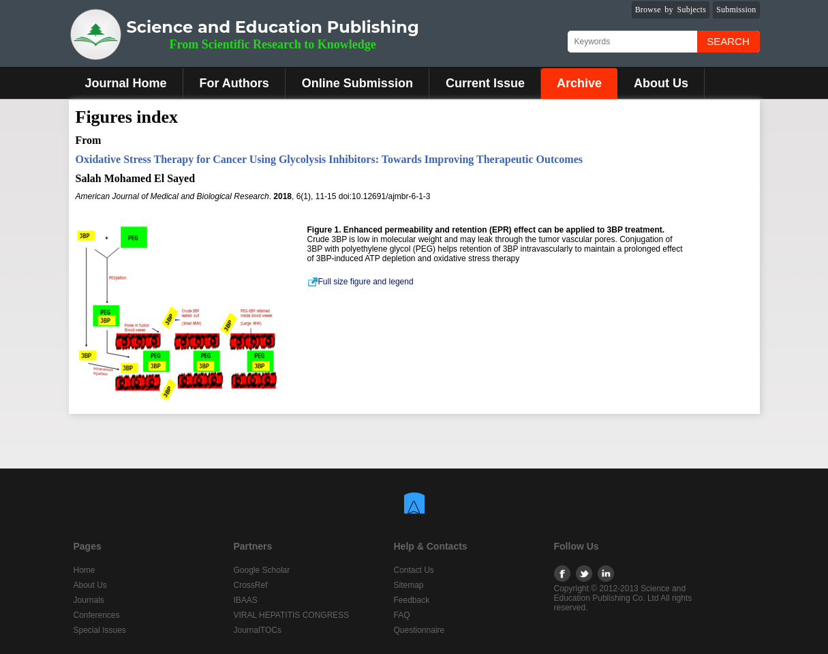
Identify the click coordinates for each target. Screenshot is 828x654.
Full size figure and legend (360, 281)
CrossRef (251, 585)
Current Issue (485, 83)
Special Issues (100, 630)
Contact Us (414, 570)
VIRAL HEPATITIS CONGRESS (292, 615)
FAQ (402, 615)
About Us (661, 83)
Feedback (412, 600)
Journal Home (126, 83)
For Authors (234, 83)
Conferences (97, 615)
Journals (89, 600)
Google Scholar (262, 570)
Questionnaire (419, 630)
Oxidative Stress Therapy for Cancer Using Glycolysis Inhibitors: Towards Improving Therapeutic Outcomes (329, 159)
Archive (579, 83)
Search (728, 41)
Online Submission (357, 83)
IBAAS (246, 600)
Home (84, 570)
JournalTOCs (257, 630)
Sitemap (409, 585)
